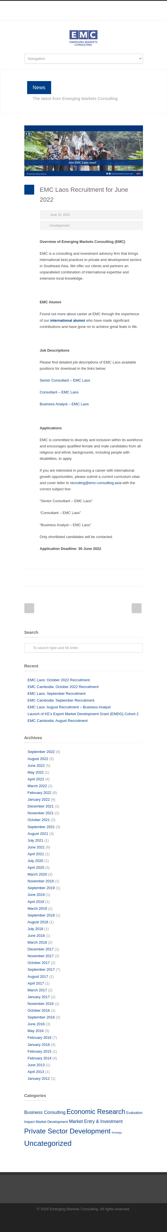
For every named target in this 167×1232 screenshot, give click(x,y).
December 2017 (41, 949)
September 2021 (41, 827)
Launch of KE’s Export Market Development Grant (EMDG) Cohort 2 (83, 714)
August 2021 (38, 834)
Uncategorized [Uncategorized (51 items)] (48, 1143)
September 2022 (41, 752)
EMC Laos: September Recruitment (57, 693)
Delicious (114, 577)
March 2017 (37, 990)
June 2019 (36, 895)
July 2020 (36, 861)
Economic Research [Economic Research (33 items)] (95, 1111)
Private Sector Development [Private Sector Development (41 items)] (67, 1131)
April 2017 (36, 983)
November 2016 (41, 1004)
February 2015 (40, 1051)
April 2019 (36, 902)
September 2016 (41, 1017)
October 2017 (39, 963)
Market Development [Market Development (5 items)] (52, 1122)
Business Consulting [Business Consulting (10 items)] (45, 1112)
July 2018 (36, 929)
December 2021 (41, 806)
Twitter (69, 577)
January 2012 (39, 1078)
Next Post (137, 608)
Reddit (92, 577)
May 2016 (36, 1031)
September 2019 (41, 888)
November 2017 (41, 956)
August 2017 (38, 976)
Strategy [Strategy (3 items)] (117, 1132)
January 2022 (39, 799)
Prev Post (29, 608)
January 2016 (39, 1044)
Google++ (126, 577)
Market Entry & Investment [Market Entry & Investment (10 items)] (96, 1121)
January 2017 (39, 997)
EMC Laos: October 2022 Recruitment (59, 680)
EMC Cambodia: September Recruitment (61, 700)
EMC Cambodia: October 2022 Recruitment (63, 687)
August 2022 (38, 759)
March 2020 (37, 874)
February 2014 (40, 1058)
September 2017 (41, 969)
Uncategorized (59, 225)
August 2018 (38, 922)
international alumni (67, 320)
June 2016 (36, 1024)
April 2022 (36, 779)
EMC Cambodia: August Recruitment (58, 721)
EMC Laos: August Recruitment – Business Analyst (69, 707)
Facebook (72, 17)
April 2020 (36, 867)
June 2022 (36, 765)
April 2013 (36, 1072)
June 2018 (36, 935)
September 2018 (41, 915)
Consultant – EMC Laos (59, 392)
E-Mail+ (137, 577)
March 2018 (37, 942)
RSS (95, 17)
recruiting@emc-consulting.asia (96, 483)
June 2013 (36, 1065)
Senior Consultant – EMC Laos (65, 380)
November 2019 (41, 881)
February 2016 (40, 1037)
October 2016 (39, 1010)
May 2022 (36, 772)
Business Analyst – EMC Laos (64, 404)
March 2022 (37, 786)
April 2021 (36, 854)
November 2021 (41, 813)
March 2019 (37, 908)
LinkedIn (83, 17)
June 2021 (36, 847)
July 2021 (36, 840)
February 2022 (40, 793)
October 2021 (39, 820)
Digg (103, 577)
